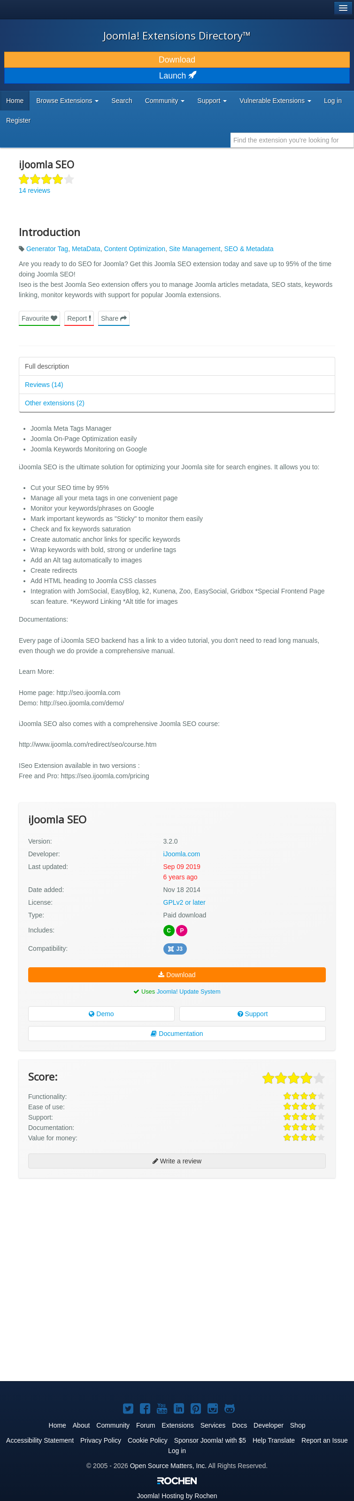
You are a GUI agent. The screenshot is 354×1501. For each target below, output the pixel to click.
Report (79, 318)
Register (18, 120)
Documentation (177, 1033)
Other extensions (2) (55, 403)
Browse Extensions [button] (67, 100)
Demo (101, 1014)
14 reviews (34, 190)
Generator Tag (47, 249)
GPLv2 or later (184, 902)
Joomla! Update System (189, 991)
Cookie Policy (148, 1440)
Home (14, 100)
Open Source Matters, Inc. (168, 1465)
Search (121, 100)
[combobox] (292, 140)
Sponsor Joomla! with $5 (210, 1440)
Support (253, 1014)
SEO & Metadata (248, 249)
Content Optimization (134, 249)
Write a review (177, 1161)
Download (177, 59)
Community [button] (165, 100)
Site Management (195, 249)
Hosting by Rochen (177, 1496)
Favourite (39, 318)
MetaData (86, 249)
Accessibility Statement (40, 1440)
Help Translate (274, 1440)
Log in (333, 100)
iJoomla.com (181, 854)
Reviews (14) (44, 384)
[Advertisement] (89, 1246)
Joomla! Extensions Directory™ (177, 35)
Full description (47, 366)
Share (114, 318)
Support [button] (212, 100)
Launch (177, 75)
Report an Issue (324, 1440)
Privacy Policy (100, 1440)
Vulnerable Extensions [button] (275, 100)
